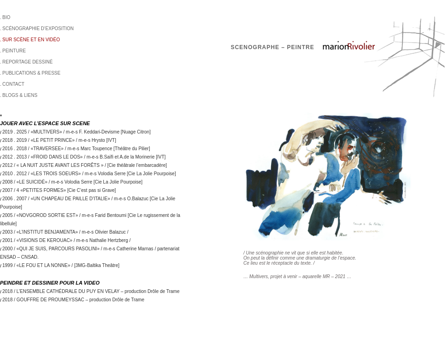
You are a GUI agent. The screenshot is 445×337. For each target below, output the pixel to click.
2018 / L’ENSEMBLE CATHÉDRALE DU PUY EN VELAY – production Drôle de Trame (90, 291)
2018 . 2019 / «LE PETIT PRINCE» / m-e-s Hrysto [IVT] (59, 140)
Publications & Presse (31, 73)
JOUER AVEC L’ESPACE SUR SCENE (45, 123)
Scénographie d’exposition (38, 28)
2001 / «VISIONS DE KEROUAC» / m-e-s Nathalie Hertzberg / (66, 240)
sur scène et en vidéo (31, 39)
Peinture (14, 50)
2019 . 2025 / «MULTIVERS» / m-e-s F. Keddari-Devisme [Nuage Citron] (76, 131)
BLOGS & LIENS (20, 95)
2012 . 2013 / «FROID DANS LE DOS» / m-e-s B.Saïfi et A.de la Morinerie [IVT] (83, 156)
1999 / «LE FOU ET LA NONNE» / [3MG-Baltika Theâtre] (61, 265)
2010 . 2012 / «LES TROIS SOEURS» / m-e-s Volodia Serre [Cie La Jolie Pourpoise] (89, 173)
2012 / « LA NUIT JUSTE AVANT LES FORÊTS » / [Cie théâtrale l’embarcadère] (84, 165)
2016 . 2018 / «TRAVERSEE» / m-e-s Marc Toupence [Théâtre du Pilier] (76, 148)
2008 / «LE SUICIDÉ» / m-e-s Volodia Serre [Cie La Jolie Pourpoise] (72, 181)
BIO (6, 17)
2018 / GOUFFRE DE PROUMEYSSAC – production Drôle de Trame (73, 299)
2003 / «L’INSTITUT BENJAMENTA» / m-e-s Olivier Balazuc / (65, 232)
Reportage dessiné (27, 61)
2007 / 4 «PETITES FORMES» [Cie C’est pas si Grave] (59, 190)
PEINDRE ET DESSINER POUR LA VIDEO (50, 283)
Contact (13, 84)
